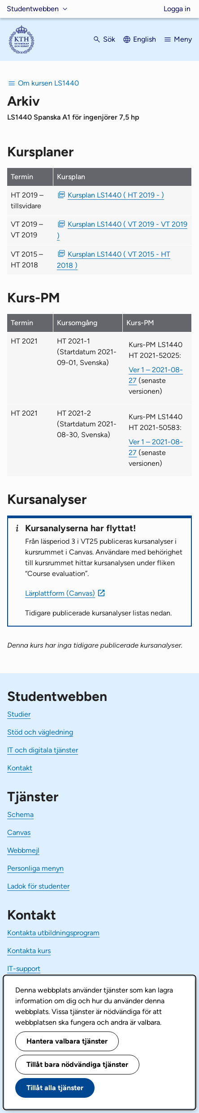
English (144, 39)
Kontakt (19, 768)
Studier (18, 714)
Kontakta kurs (29, 950)
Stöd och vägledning (40, 732)
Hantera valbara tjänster (67, 1041)
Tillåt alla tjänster (54, 1087)
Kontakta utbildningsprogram (53, 932)
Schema (20, 814)
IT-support (23, 968)
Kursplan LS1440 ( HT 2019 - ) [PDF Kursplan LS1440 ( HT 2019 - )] (116, 195)
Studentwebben (33, 8)
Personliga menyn (35, 868)
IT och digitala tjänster (42, 750)
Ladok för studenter (38, 886)
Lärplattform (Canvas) (60, 593)
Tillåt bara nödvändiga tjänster (77, 1064)
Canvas (18, 832)
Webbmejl (23, 850)
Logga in (177, 8)
